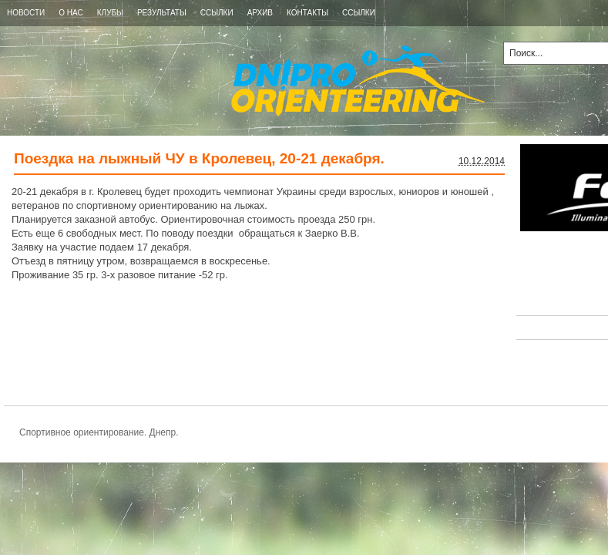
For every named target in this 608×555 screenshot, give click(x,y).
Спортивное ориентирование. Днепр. (242, 80)
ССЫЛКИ (216, 12)
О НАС (70, 12)
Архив (260, 12)
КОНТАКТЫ (307, 12)
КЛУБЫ (110, 12)
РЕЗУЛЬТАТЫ (161, 12)
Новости (26, 12)
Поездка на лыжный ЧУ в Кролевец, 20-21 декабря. (199, 158)
